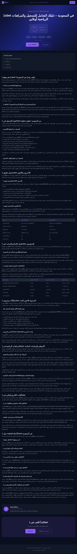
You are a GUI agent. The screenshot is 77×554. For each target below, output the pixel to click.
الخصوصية (37, 550)
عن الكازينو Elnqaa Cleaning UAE (13, 59)
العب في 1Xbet (32, 45)
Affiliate (43, 550)
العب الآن (71, 2)
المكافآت (7, 62)
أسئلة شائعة (8, 67)
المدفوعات (7, 64)
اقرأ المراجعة (45, 45)
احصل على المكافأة (44, 531)
